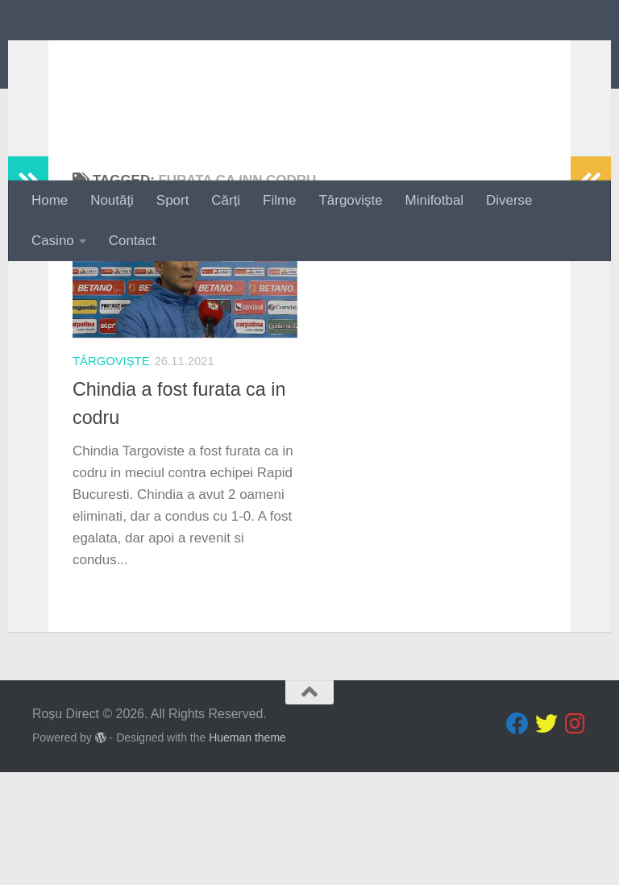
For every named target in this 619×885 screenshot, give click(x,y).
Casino (52, 240)
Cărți (225, 200)
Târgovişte (351, 200)
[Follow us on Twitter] (546, 836)
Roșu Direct (130, 57)
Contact (132, 240)
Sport (172, 200)
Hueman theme (247, 850)
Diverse (509, 200)
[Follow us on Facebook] (517, 836)
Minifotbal (434, 200)
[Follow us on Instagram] (575, 836)
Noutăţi (112, 200)
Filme (279, 200)
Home (49, 200)
